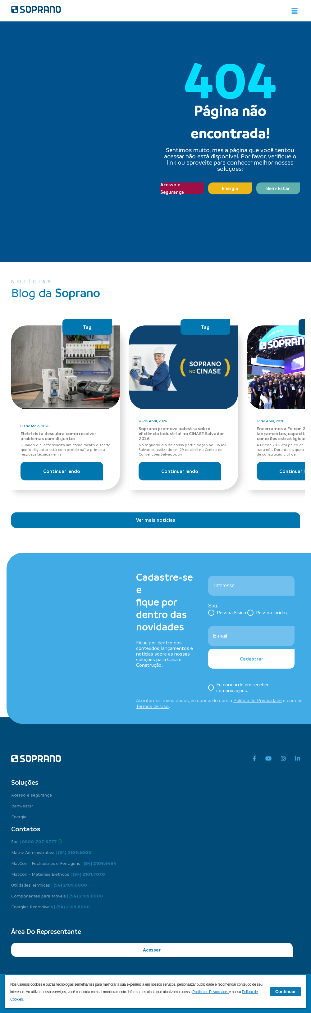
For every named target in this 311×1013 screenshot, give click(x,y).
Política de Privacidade (257, 700)
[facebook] (254, 759)
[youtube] (268, 759)
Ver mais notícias (155, 520)
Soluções (24, 782)
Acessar (152, 950)
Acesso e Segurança (172, 188)
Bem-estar (22, 805)
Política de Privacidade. (210, 992)
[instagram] (283, 759)
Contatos (25, 829)
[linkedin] (297, 759)
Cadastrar (251, 659)
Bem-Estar (278, 188)
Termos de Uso (152, 706)
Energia (230, 188)
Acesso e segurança (31, 794)
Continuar (285, 991)
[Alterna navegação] (294, 11)
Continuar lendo (61, 471)
